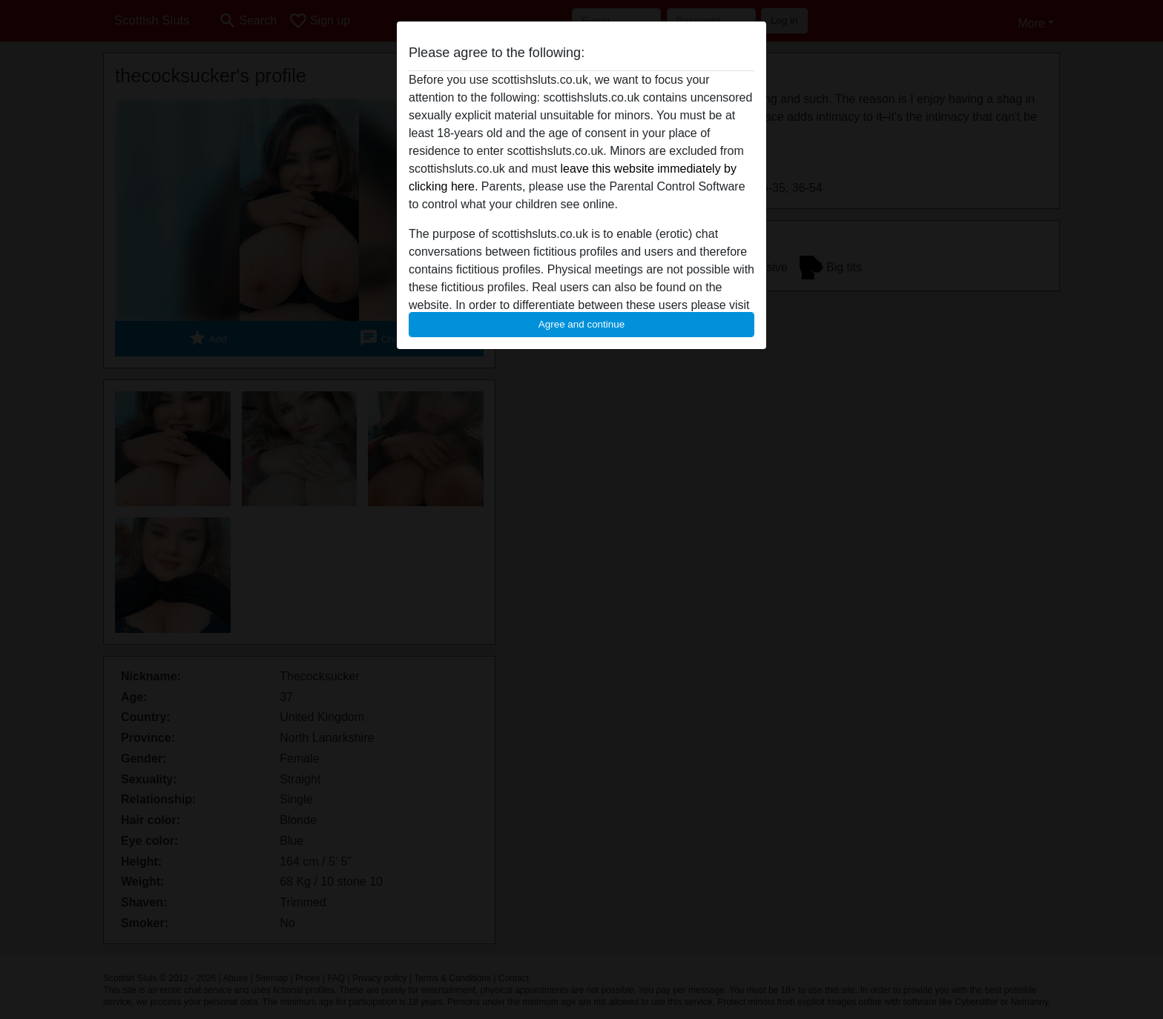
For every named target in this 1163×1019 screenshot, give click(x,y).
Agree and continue (581, 324)
